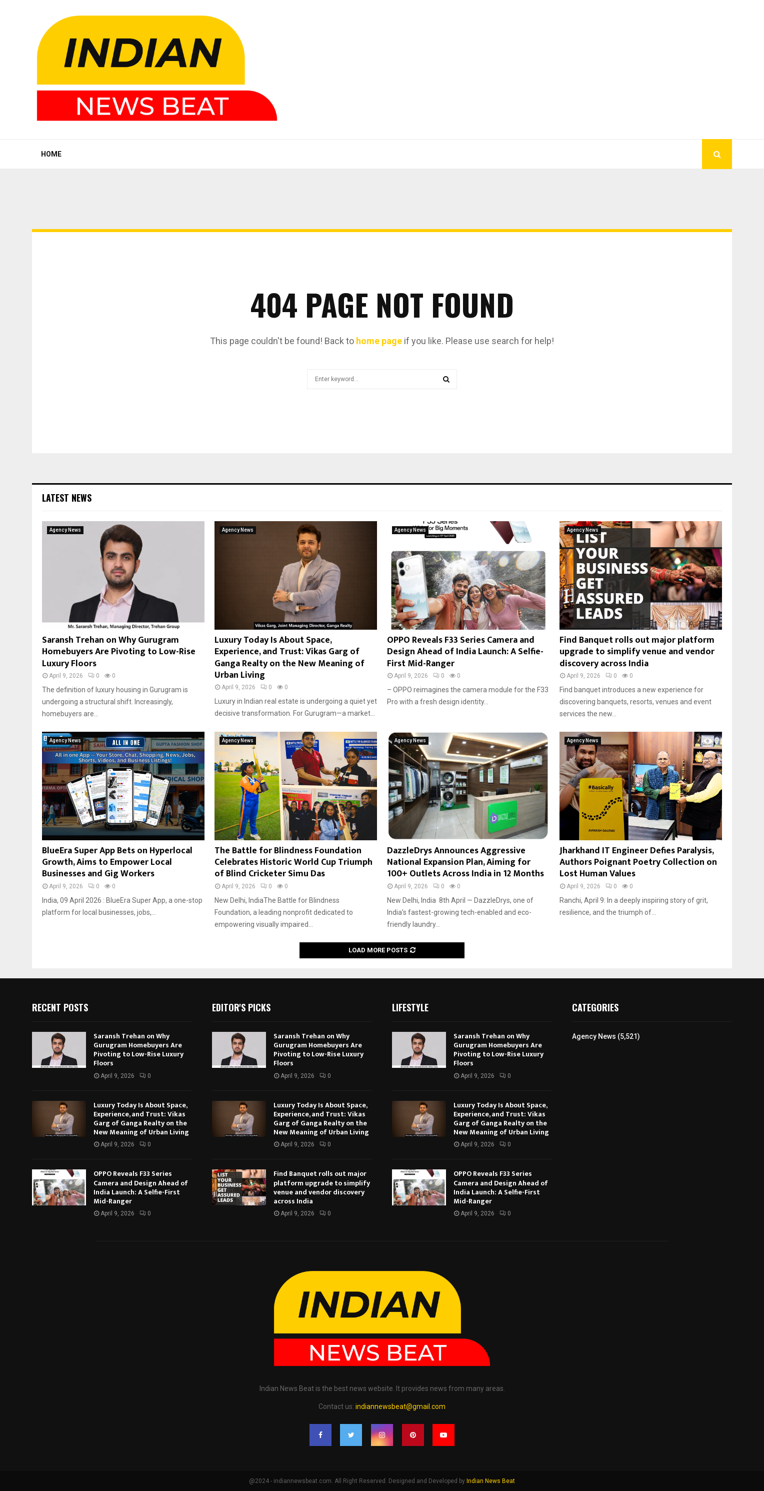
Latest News (67, 497)
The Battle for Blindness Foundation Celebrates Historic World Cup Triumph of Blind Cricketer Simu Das (293, 862)
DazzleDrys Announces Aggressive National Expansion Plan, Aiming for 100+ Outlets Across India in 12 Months (465, 862)
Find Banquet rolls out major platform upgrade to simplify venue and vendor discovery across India (637, 652)
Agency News (65, 530)
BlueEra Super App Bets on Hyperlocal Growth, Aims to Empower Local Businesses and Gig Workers (117, 862)
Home (51, 154)
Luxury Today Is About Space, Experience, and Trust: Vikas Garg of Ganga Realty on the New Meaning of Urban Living (289, 658)
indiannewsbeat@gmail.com (401, 1406)
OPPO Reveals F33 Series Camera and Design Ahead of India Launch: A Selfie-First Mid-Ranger (465, 652)
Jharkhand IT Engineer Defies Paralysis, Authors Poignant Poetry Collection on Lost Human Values (638, 862)
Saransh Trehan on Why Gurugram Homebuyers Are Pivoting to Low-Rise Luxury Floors (119, 652)
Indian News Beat (490, 1480)
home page (379, 341)
